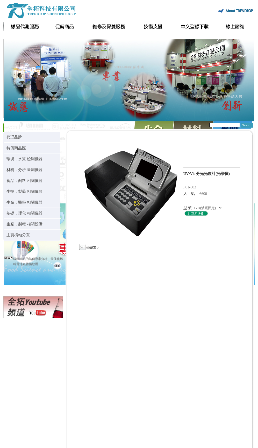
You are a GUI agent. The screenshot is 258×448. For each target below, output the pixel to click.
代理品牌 (14, 137)
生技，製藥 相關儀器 (24, 191)
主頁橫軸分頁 (18, 235)
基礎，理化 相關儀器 (24, 213)
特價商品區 (16, 148)
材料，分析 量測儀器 (24, 169)
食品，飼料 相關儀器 (24, 180)
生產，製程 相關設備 (24, 224)
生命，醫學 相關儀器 (24, 202)
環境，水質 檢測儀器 (24, 159)
